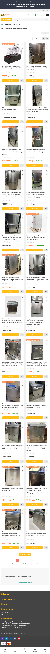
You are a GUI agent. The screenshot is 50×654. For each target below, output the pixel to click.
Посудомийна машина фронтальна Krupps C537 (12, 489)
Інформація (25, 594)
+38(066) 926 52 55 (35, 15)
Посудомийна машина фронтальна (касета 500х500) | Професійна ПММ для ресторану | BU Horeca (12, 320)
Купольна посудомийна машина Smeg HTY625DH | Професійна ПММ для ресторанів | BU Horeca (12, 194)
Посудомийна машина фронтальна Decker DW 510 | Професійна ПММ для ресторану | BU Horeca (12, 405)
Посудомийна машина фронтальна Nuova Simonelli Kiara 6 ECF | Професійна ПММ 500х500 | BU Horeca (12, 534)
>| (33, 560)
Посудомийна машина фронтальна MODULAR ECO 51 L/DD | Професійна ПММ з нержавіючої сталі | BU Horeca (36, 491)
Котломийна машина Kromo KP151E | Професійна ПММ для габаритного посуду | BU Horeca (37, 109)
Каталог (25, 604)
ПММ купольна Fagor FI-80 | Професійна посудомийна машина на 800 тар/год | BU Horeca (12, 279)
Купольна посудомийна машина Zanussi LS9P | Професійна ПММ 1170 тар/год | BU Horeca (11, 237)
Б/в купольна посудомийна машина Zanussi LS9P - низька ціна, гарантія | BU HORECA (36, 67)
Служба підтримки (25, 599)
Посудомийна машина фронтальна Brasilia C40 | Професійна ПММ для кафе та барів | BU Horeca (12, 363)
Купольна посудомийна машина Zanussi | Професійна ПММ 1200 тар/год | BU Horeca (35, 237)
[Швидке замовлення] (22, 80)
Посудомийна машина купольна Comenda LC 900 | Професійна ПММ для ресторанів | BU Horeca (37, 279)
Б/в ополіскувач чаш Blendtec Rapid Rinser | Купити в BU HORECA (12, 67)
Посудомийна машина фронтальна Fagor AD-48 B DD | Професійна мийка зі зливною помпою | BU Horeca (36, 448)
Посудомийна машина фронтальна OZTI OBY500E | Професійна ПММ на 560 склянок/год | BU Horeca (36, 533)
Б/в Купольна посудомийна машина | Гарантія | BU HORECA (12, 108)
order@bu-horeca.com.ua (10, 615)
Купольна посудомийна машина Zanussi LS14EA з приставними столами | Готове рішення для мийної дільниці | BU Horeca (35, 195)
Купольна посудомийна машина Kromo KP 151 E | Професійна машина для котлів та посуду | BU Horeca (12, 152)
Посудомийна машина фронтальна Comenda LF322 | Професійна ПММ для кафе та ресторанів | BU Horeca (36, 363)
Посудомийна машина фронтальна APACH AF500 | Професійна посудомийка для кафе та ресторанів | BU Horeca (36, 321)
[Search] (31, 19)
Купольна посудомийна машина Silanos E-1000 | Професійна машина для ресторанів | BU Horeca (37, 151)
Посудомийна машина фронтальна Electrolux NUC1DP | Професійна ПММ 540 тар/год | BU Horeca (12, 447)
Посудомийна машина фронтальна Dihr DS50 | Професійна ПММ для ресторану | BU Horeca (36, 405)
